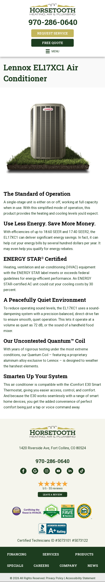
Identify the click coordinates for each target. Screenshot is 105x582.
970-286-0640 (52, 22)
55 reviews (56, 488)
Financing (16, 554)
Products (84, 554)
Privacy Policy (54, 578)
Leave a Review (52, 494)
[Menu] (52, 51)
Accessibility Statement (80, 578)
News (93, 565)
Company (68, 565)
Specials (15, 565)
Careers (41, 565)
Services (51, 554)
